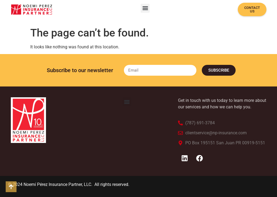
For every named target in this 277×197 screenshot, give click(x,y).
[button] (145, 8)
